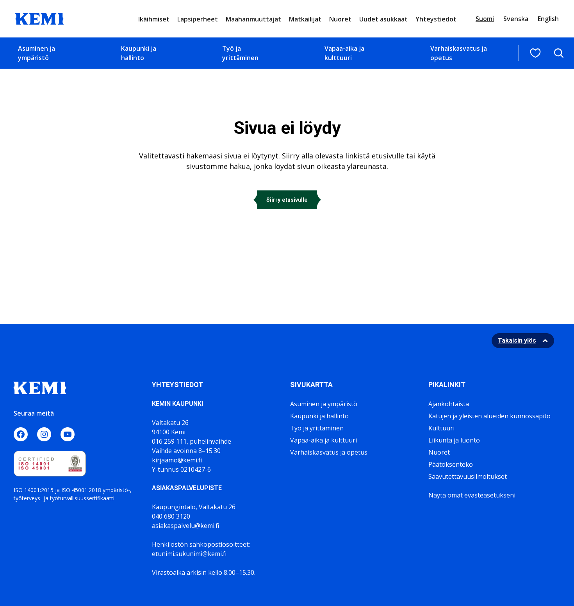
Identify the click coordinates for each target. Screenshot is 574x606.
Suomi (485, 18)
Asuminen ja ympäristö (36, 53)
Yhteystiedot (435, 19)
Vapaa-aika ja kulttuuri (344, 53)
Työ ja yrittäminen (240, 53)
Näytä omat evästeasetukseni (471, 495)
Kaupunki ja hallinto (138, 53)
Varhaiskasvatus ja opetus (458, 53)
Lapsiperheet (197, 19)
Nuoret (340, 19)
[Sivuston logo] (39, 18)
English (548, 18)
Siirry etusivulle (287, 200)
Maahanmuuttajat (253, 19)
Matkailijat (305, 19)
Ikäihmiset (153, 19)
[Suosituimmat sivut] (535, 53)
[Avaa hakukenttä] (558, 53)
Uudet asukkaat (383, 19)
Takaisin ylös (517, 340)
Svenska (515, 18)
